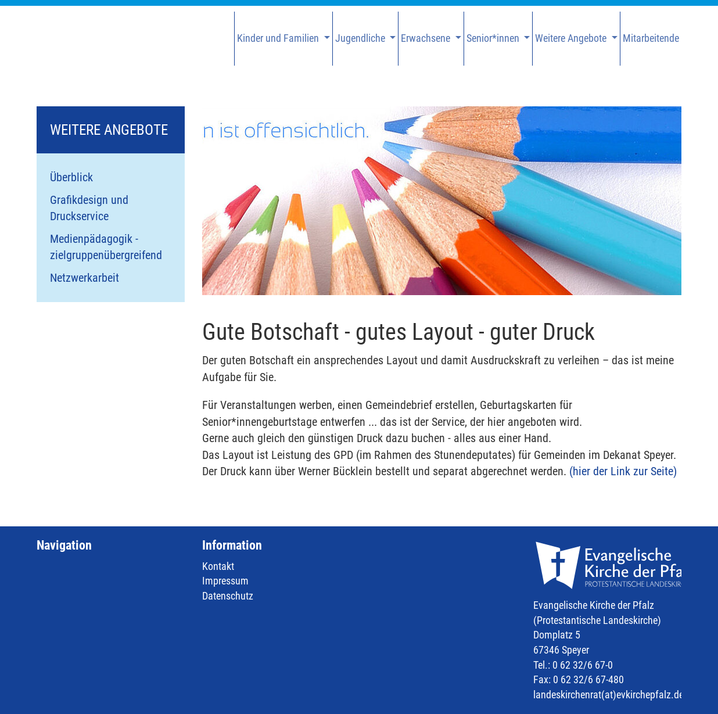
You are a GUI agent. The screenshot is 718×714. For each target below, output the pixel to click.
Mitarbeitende (651, 38)
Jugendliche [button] (361, 38)
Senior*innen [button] (494, 38)
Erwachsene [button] (427, 38)
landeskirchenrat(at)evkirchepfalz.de (608, 694)
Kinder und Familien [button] (279, 38)
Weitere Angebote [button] (572, 38)
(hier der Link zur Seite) (623, 471)
